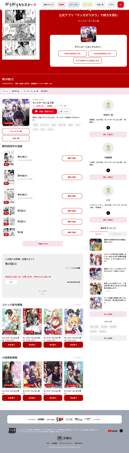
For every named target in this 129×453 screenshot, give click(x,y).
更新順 (68, 268)
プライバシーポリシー (65, 443)
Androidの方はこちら (102, 53)
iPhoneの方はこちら (72, 53)
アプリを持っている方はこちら (87, 60)
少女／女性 (87, 4)
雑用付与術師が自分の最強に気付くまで (115, 240)
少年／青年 (74, 4)
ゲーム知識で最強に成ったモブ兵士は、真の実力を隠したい (115, 300)
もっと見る (42, 291)
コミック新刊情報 (12, 304)
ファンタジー (44, 125)
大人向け (93, 331)
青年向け (113, 327)
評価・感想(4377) (46, 111)
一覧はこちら (43, 243)
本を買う (11, 344)
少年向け (104, 327)
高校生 (54, 125)
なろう (43, 129)
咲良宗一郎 (22, 83)
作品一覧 (100, 4)
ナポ (50, 83)
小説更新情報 (9, 357)
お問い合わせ (78, 443)
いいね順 (76, 268)
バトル (36, 129)
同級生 (36, 125)
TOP (48, 443)
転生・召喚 (62, 125)
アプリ (111, 4)
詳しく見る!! (108, 134)
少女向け (102, 331)
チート (78, 125)
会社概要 (54, 443)
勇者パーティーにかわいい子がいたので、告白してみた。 (115, 269)
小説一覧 (15, 138)
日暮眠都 (33, 83)
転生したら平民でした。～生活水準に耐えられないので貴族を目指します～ (115, 285)
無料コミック (48, 4)
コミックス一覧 (16, 131)
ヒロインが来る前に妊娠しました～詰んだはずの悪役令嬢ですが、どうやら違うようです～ (115, 257)
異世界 (61, 4)
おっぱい (50, 129)
